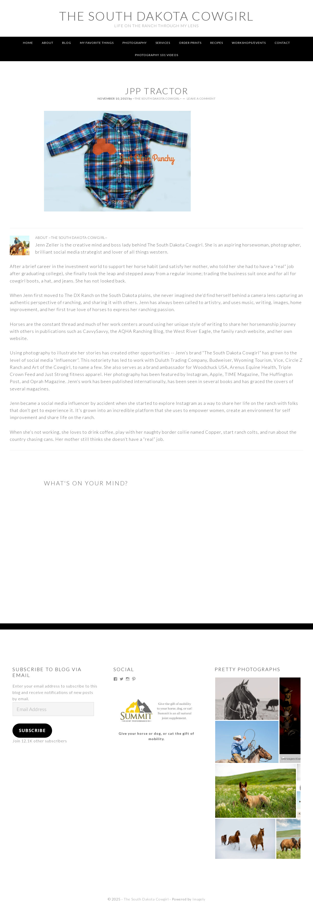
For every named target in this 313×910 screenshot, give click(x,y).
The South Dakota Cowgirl (156, 16)
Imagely (198, 899)
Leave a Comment (201, 98)
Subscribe (32, 730)
